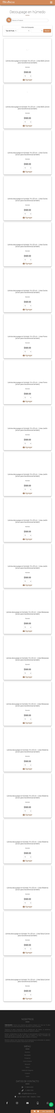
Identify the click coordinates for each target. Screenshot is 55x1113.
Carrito (27, 1076)
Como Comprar (27, 1061)
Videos (27, 1067)
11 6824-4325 (29, 1087)
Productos (27, 1058)
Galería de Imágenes (27, 1070)
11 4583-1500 (29, 1090)
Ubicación (27, 1064)
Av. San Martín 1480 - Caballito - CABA (28, 1097)
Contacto (27, 1073)
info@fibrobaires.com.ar (29, 1093)
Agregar (27, 80)
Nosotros (27, 1052)
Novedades (27, 1055)
